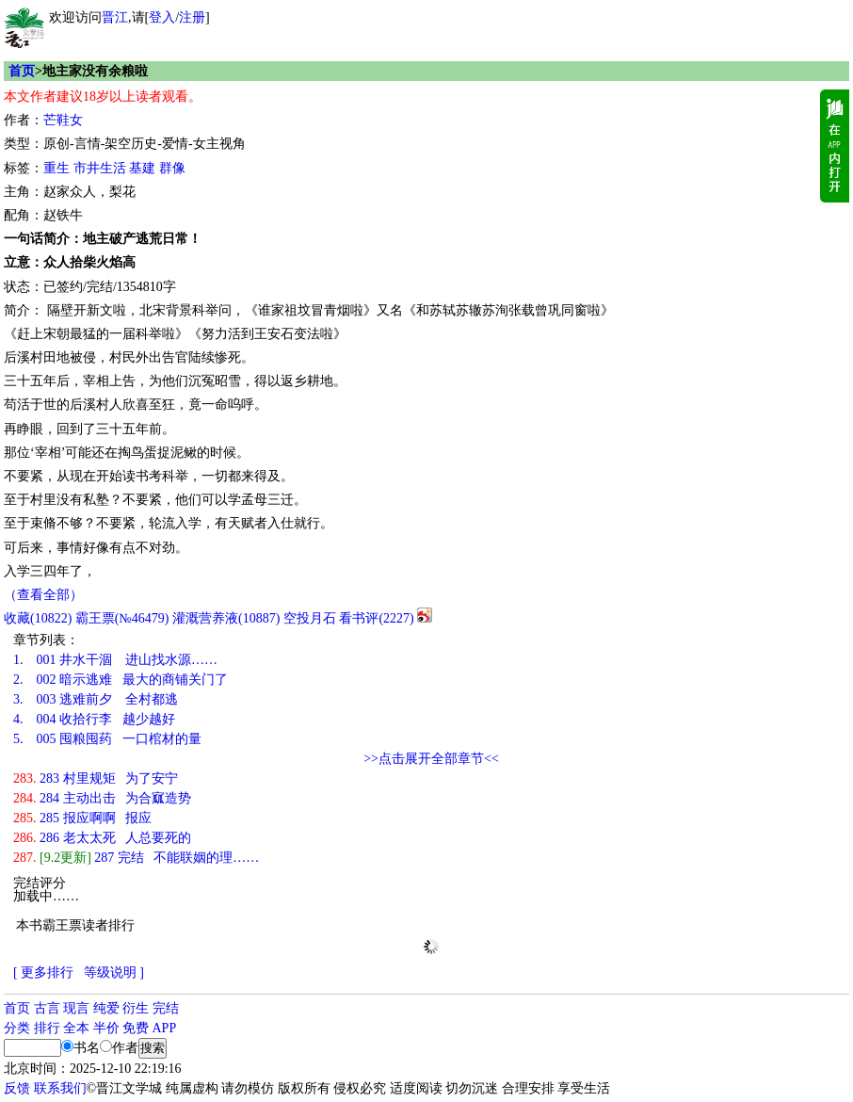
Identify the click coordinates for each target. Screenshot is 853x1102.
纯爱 (106, 1008)
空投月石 (309, 618)
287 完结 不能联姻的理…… (136, 858)
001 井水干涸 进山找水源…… (115, 660)
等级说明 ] (114, 972)
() (38, 618)
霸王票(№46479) (122, 618)
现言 (76, 1008)
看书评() (376, 618)
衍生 (135, 1008)
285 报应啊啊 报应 (82, 818)
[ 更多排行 (43, 972)
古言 (47, 1008)
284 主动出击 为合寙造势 (102, 798)
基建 (142, 168)
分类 (17, 1028)
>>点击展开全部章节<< (431, 759)
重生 (56, 168)
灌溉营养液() (226, 618)
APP (165, 1028)
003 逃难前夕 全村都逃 (95, 699)
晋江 (115, 17)
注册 (192, 17)
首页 (21, 71)
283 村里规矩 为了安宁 (95, 778)
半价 (106, 1028)
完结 (166, 1008)
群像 (172, 168)
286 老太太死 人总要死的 (102, 838)
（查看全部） (43, 595)
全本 (76, 1028)
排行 (47, 1028)
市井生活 (99, 168)
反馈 (17, 1088)
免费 (135, 1028)
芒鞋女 (63, 120)
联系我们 (60, 1088)
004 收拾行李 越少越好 (94, 719)
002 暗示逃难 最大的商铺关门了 (120, 680)
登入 (162, 17)
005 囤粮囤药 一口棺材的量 (107, 739)
